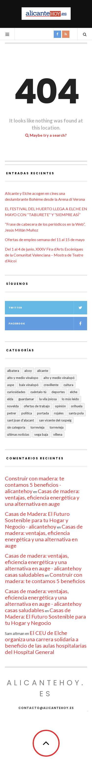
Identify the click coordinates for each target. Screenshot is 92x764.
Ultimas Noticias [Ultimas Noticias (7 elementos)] (18, 434)
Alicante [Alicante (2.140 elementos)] (42, 371)
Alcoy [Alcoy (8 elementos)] (28, 371)
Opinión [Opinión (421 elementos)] (60, 406)
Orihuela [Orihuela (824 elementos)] (76, 406)
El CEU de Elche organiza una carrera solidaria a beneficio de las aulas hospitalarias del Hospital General (46, 642)
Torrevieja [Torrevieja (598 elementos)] (37, 427)
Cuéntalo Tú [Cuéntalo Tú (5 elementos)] (38, 392)
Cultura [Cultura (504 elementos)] (68, 385)
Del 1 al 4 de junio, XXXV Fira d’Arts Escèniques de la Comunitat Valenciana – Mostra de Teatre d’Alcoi (44, 255)
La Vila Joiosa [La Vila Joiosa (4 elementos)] (48, 399)
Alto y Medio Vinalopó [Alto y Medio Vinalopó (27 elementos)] (59, 378)
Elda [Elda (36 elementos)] (10, 399)
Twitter (48, 307)
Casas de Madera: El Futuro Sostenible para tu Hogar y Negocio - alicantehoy (37, 520)
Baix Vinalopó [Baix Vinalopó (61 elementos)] (29, 385)
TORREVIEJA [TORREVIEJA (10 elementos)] (57, 427)
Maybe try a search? (46, 135)
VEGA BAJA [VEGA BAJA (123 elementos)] (41, 434)
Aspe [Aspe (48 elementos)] (10, 385)
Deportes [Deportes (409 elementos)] (58, 392)
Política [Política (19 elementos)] (26, 413)
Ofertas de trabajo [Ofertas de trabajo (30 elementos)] (37, 406)
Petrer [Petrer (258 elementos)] (11, 413)
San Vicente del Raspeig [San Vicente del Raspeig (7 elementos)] (55, 420)
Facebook (48, 323)
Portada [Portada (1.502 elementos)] (43, 413)
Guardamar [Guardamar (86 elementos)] (26, 399)
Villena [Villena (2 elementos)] (57, 434)
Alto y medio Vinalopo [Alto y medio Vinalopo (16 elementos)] (22, 378)
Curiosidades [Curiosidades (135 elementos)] (16, 392)
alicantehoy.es (46, 688)
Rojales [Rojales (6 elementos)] (59, 413)
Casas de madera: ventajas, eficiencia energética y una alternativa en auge (42, 497)
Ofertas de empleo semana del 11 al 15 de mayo (45, 239)
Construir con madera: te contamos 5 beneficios (45, 577)
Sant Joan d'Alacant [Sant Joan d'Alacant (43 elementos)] (20, 420)
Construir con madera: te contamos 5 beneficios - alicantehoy (34, 484)
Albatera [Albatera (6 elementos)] (13, 371)
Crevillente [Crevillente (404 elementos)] (51, 385)
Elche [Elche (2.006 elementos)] (73, 392)
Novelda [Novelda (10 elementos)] (13, 406)
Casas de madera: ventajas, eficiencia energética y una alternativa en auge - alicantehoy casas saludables (43, 565)
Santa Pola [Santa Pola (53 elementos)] (76, 413)
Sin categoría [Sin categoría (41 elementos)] (16, 427)
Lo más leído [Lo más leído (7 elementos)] (70, 399)
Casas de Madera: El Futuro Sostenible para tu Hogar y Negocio (45, 616)
